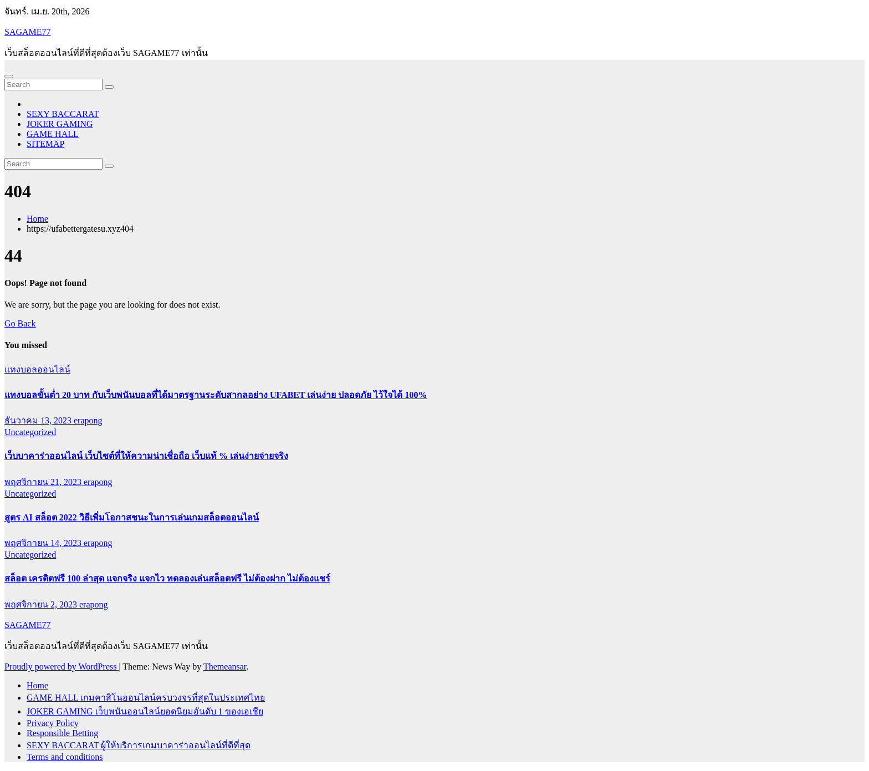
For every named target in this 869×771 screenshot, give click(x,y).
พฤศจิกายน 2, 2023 (41, 604)
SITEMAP (45, 144)
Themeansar (224, 666)
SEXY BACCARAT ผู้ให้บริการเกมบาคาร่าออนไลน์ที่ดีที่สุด (139, 745)
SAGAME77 (27, 32)
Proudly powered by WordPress (61, 666)
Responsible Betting (62, 733)
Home (37, 218)
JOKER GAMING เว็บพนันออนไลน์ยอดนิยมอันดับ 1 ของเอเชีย (145, 711)
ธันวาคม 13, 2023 (39, 420)
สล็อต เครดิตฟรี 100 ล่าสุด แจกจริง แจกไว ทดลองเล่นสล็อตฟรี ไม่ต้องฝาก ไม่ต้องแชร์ (167, 578)
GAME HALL (53, 134)
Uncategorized (30, 432)
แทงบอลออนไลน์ (37, 369)
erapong (88, 420)
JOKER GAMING (60, 124)
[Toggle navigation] (8, 76)
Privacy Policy (53, 723)
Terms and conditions (65, 757)
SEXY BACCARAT (63, 114)
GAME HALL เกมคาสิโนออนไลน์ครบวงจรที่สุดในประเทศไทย (146, 697)
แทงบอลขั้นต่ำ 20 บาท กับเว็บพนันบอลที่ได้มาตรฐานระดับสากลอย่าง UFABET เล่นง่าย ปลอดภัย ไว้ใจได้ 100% (215, 395)
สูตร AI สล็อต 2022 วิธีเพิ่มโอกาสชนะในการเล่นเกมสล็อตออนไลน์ (131, 517)
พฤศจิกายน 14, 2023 (44, 543)
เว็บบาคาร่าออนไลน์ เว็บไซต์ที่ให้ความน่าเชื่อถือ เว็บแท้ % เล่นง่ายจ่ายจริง (146, 456)
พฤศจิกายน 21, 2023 (44, 482)
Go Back (19, 323)
